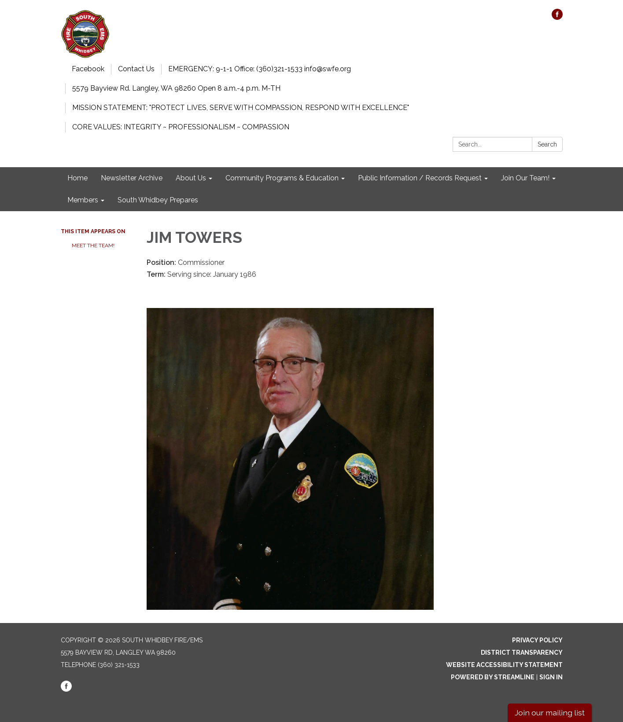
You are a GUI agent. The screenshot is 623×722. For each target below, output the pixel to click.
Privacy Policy (537, 640)
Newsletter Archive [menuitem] (131, 178)
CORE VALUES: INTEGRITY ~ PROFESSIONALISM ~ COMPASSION (180, 127)
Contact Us (136, 69)
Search (547, 144)
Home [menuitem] (77, 178)
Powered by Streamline (493, 677)
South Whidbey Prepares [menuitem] (158, 200)
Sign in (551, 677)
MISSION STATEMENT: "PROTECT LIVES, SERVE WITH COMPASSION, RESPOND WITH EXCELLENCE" (240, 107)
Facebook (88, 69)
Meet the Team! (93, 245)
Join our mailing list (550, 712)
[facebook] (557, 17)
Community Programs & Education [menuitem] (282, 178)
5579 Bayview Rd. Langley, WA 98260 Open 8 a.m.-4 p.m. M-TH (176, 88)
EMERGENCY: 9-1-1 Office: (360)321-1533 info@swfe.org (259, 69)
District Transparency (522, 652)
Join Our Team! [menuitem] (525, 178)
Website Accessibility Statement (504, 664)
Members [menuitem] (82, 200)
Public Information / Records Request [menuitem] (420, 178)
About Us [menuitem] (191, 178)
